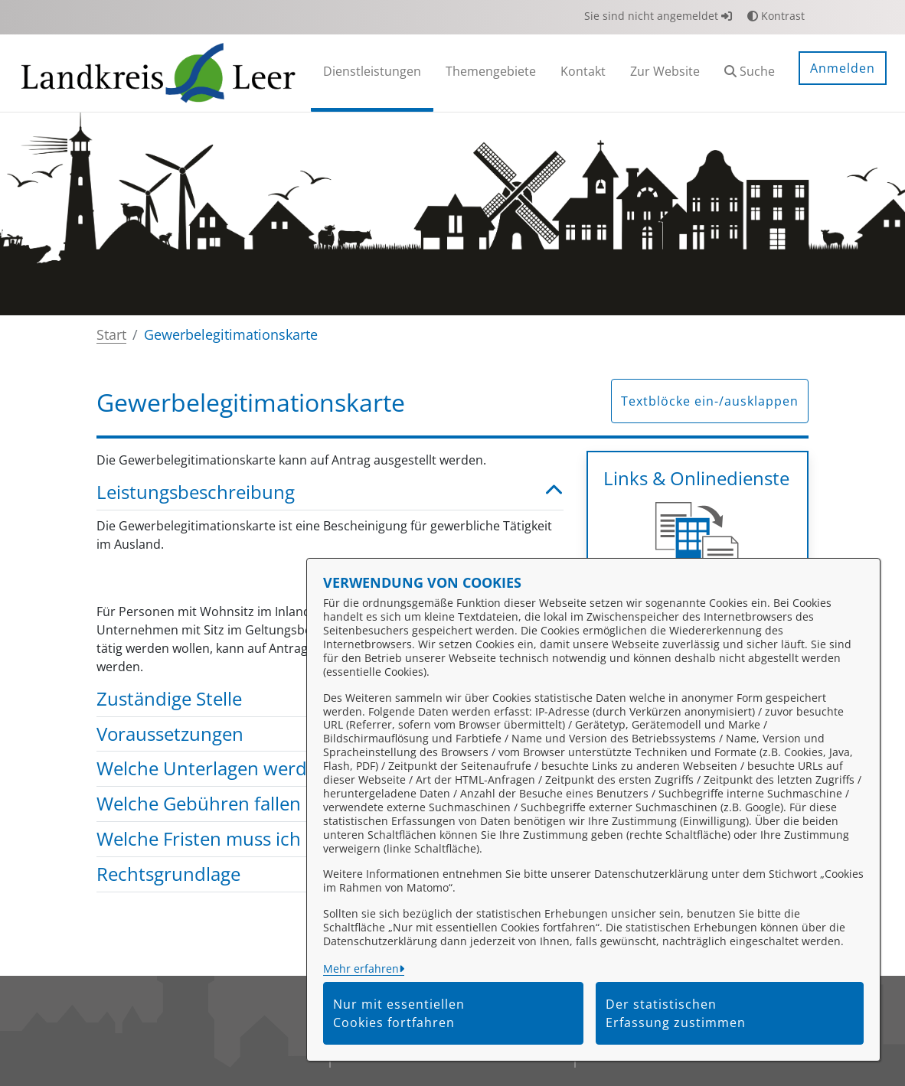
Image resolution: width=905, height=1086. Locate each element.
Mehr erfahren (361, 968)
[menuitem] (372, 73)
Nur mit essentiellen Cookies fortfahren (399, 1013)
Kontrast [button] (776, 15)
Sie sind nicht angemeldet (658, 15)
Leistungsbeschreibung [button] (330, 492)
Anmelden (842, 68)
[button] (749, 73)
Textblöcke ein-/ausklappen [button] (710, 401)
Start (111, 334)
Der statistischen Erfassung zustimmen (676, 1013)
